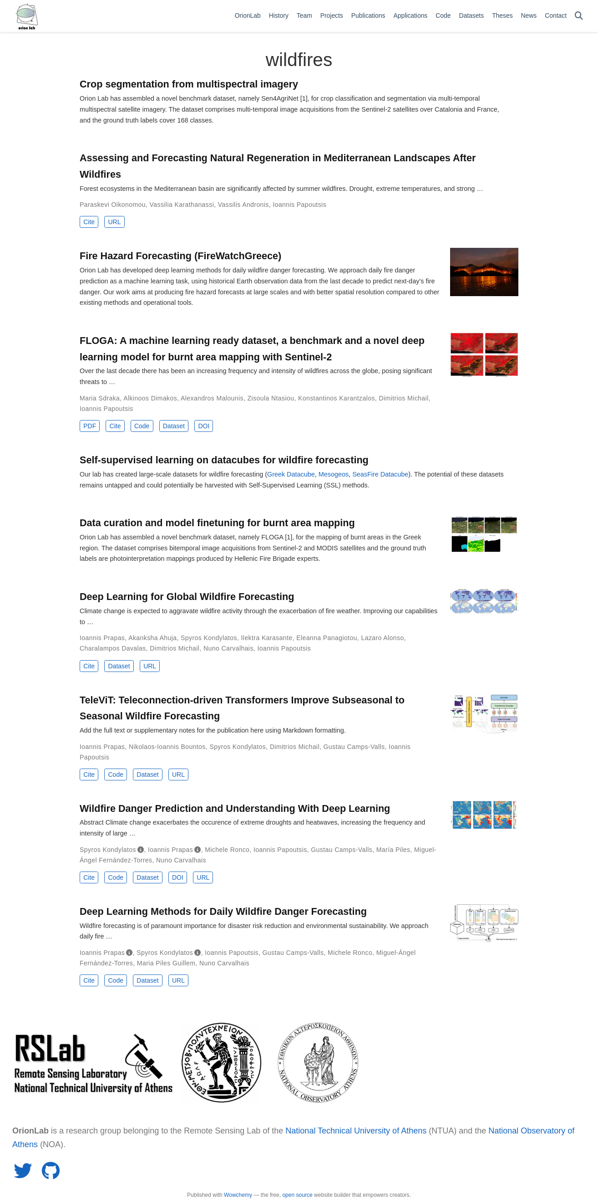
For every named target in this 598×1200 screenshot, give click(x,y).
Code (141, 426)
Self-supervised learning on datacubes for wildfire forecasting (224, 460)
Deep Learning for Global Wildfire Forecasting (187, 596)
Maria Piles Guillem (166, 963)
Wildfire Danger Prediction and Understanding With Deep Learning (235, 808)
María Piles (393, 849)
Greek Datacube (291, 474)
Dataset (174, 426)
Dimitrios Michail (403, 398)
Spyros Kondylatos (209, 637)
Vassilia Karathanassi (182, 204)
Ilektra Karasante (267, 637)
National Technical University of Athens (355, 1130)
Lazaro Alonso (382, 637)
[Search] (579, 16)
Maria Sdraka (100, 398)
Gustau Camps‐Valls (341, 849)
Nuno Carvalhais (228, 648)
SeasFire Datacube (380, 474)
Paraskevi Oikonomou (113, 204)
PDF (89, 426)
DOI (203, 426)
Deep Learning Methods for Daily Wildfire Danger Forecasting (223, 911)
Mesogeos (334, 474)
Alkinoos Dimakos (150, 398)
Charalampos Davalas (113, 648)
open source (297, 1195)
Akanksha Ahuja (152, 637)
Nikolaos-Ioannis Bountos (167, 746)
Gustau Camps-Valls (354, 746)
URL (114, 222)
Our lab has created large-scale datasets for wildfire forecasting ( (173, 474)
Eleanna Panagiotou (326, 637)
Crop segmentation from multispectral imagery (189, 84)
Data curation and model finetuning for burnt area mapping (217, 522)
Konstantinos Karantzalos (336, 398)
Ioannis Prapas (102, 637)
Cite (89, 222)
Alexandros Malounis (212, 398)
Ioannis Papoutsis (299, 204)
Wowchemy (238, 1195)
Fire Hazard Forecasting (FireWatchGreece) (180, 256)
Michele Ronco (227, 849)
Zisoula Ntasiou (271, 398)
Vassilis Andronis (243, 204)
